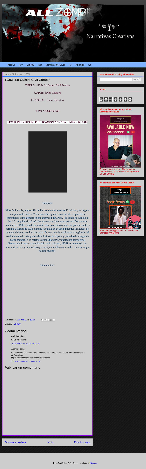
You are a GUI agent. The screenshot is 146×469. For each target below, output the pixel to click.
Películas (79, 65)
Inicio (50, 442)
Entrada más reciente (15, 442)
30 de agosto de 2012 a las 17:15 (25, 343)
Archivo (11, 65)
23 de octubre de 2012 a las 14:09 (25, 361)
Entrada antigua (82, 442)
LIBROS (30, 65)
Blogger (94, 463)
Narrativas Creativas (55, 65)
